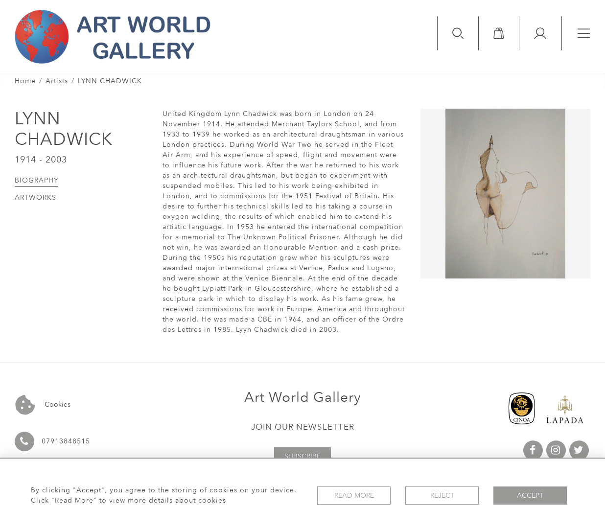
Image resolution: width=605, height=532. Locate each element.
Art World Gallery (302, 397)
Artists (57, 81)
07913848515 (66, 441)
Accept (530, 495)
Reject (442, 495)
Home (25, 81)
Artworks (35, 197)
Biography (36, 180)
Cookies (42, 405)
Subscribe (302, 456)
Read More (354, 495)
